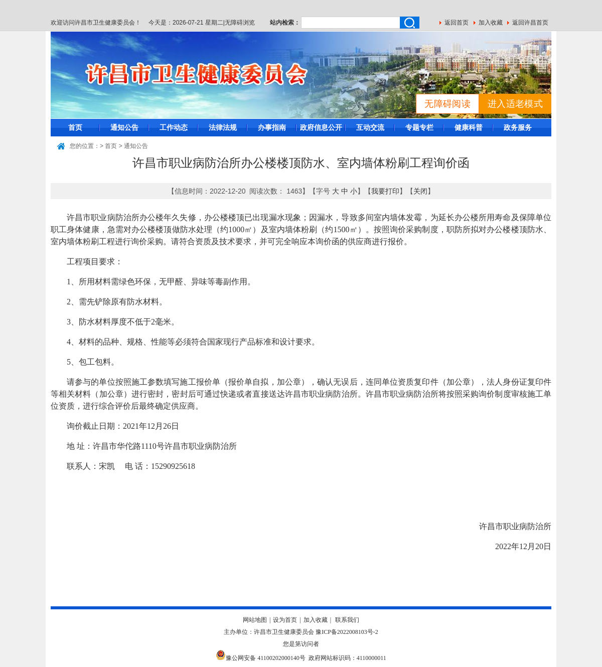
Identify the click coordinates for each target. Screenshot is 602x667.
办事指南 (272, 127)
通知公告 (124, 127)
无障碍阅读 (447, 104)
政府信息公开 (321, 127)
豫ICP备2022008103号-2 (347, 631)
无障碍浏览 (240, 22)
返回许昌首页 (530, 22)
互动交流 (370, 127)
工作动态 (174, 127)
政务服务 (518, 127)
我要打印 (385, 191)
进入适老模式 (515, 104)
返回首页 (456, 22)
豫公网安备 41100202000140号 (261, 657)
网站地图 (255, 619)
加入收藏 (491, 22)
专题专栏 (419, 127)
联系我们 (347, 619)
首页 (75, 127)
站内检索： (285, 22)
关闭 (420, 191)
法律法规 (223, 127)
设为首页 (285, 619)
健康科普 (469, 127)
